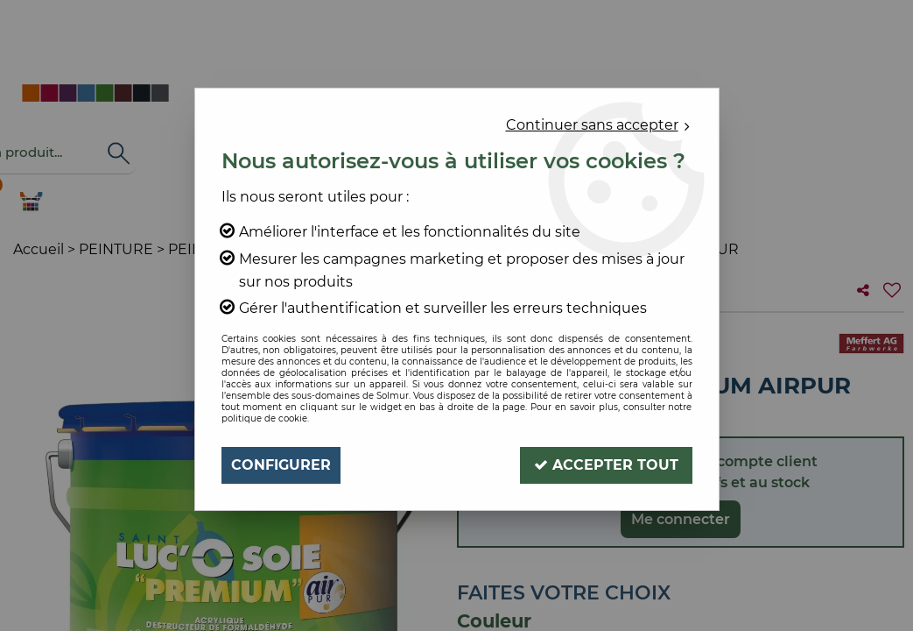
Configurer (281, 465)
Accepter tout (606, 465)
